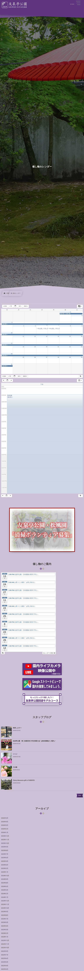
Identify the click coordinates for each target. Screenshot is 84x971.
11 (23, 336)
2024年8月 (4, 883)
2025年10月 (5, 843)
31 (11, 364)
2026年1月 (4, 832)
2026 (26, 306)
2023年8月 (4, 915)
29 (70, 357)
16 (81, 336)
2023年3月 (4, 930)
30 (81, 357)
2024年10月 (5, 876)
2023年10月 (5, 908)
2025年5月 (4, 861)
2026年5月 (4, 818)
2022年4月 (4, 966)
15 (70, 336)
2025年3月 (4, 865)
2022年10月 (5, 948)
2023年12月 (5, 901)
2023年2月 (4, 933)
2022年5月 (4, 962)
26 (35, 357)
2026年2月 (4, 829)
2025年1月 (4, 872)
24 (11, 353)
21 (58, 347)
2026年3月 (4, 825)
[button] (80, 376)
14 (58, 336)
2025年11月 (5, 840)
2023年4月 (4, 926)
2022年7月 (4, 955)
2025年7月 (4, 854)
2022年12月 (5, 940)
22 (70, 347)
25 (23, 357)
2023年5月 (4, 922)
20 (46, 347)
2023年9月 (4, 912)
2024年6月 (4, 886)
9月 (20, 306)
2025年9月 (4, 847)
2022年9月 (4, 951)
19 (35, 347)
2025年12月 (5, 836)
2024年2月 (4, 894)
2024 (5, 306)
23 (81, 347)
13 (46, 336)
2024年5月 (4, 890)
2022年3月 (4, 969)
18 (23, 347)
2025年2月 (4, 868)
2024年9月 (4, 879)
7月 (10, 306)
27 (46, 357)
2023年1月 (4, 937)
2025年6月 (4, 858)
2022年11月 (5, 944)
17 (11, 343)
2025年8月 (4, 850)
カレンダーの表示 (49, 653)
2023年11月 (5, 904)
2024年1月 (4, 897)
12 (35, 336)
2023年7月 (4, 919)
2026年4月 (4, 822)
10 (11, 333)
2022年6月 (4, 958)
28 (58, 357)
